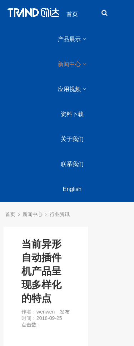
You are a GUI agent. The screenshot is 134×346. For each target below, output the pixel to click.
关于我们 (72, 139)
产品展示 (72, 39)
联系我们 (72, 164)
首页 (72, 14)
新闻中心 (72, 64)
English (72, 189)
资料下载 (72, 114)
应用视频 (72, 89)
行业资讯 (60, 214)
